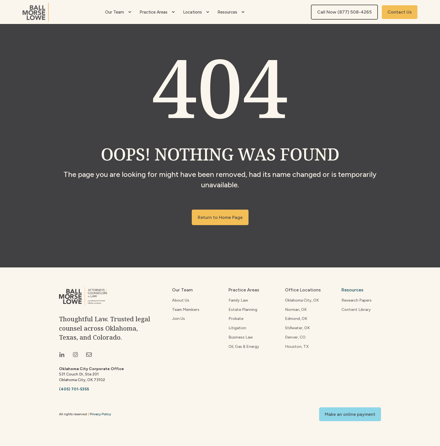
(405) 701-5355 (74, 389)
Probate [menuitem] (235, 318)
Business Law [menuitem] (240, 337)
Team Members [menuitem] (185, 309)
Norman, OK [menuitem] (296, 309)
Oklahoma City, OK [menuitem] (302, 300)
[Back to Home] (36, 12)
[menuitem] (129, 12)
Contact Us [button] (399, 12)
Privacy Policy (100, 414)
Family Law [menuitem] (238, 300)
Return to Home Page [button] (220, 217)
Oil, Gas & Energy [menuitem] (243, 346)
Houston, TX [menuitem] (297, 346)
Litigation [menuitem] (237, 328)
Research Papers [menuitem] (356, 300)
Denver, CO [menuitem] (295, 337)
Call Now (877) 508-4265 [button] (344, 12)
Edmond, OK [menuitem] (296, 318)
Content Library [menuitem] (356, 309)
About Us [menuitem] (180, 300)
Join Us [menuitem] (178, 318)
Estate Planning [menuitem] (242, 309)
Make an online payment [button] (350, 414)
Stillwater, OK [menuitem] (297, 328)
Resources (352, 290)
